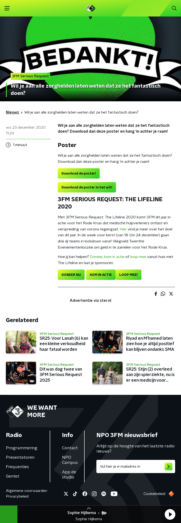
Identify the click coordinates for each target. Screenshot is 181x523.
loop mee (138, 257)
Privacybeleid (17, 496)
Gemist (12, 476)
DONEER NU (71, 275)
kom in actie (114, 257)
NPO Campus (70, 460)
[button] (169, 514)
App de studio (69, 474)
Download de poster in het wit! (87, 187)
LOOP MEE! (128, 275)
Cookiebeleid (154, 494)
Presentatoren (20, 457)
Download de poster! (79, 173)
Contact (70, 448)
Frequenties (17, 467)
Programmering (21, 448)
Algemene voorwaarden (26, 491)
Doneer (96, 257)
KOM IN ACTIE (101, 275)
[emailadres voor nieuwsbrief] (135, 466)
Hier (123, 229)
